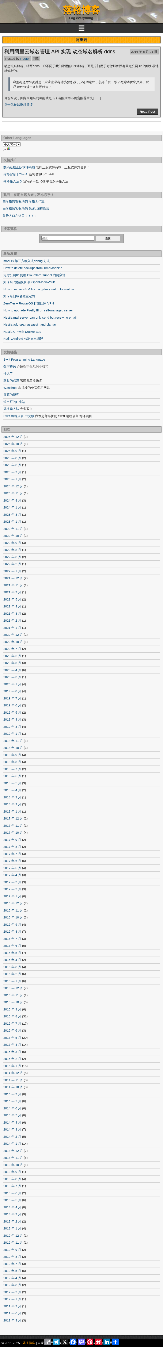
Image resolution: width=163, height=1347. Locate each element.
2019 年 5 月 (12, 712)
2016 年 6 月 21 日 (144, 51)
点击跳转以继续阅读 (18, 104)
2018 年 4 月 (12, 790)
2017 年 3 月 (12, 882)
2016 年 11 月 (13, 910)
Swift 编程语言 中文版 (18, 416)
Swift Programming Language (24, 359)
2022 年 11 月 (13, 528)
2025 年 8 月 (12, 458)
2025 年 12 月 (13, 436)
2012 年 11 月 (13, 1242)
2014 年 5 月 (12, 1115)
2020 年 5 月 (12, 663)
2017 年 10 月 (13, 832)
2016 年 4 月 (12, 960)
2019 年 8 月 (12, 691)
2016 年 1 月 (12, 981)
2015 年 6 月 (12, 1030)
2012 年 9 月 (12, 1249)
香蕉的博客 (11, 394)
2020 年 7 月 (12, 649)
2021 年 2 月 (12, 620)
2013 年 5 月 (12, 1200)
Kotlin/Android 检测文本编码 (23, 338)
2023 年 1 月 (12, 521)
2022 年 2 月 (12, 564)
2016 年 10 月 (13, 917)
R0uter (25, 58)
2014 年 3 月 (12, 1129)
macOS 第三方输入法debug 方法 (26, 261)
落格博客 (81, 10)
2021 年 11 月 (13, 585)
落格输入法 (11, 409)
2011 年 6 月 (12, 1313)
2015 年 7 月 (12, 1023)
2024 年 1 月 (12, 507)
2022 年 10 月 (13, 535)
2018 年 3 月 (12, 797)
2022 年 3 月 (12, 557)
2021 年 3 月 (12, 613)
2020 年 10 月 (13, 642)
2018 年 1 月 (12, 811)
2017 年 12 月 (13, 818)
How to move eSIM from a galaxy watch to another (38, 289)
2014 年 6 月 (12, 1108)
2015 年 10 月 (13, 1002)
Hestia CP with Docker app (22, 331)
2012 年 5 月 (12, 1271)
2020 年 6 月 (12, 656)
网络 (36, 58)
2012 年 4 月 (12, 1278)
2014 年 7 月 (12, 1101)
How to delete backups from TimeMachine (32, 268)
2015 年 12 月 (13, 988)
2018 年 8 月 (12, 762)
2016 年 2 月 (12, 974)
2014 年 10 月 (13, 1087)
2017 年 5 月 (12, 868)
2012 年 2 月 (12, 1292)
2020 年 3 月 (12, 677)
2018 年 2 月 (12, 804)
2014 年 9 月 (12, 1094)
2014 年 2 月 (12, 1136)
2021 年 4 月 (12, 606)
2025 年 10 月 (13, 444)
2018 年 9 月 (12, 755)
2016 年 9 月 (12, 924)
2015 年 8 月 (12, 1016)
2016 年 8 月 (12, 931)
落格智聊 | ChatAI (15, 174)
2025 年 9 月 (12, 451)
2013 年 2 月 (12, 1221)
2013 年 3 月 (12, 1214)
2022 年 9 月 (12, 543)
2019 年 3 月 (12, 726)
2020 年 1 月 (12, 684)
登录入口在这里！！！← (20, 216)
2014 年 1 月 (12, 1143)
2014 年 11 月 (13, 1080)
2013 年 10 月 (13, 1165)
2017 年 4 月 (12, 875)
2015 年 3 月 (12, 1052)
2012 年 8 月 (12, 1256)
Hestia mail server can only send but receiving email (39, 317)
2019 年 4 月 (12, 719)
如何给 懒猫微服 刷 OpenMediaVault (29, 282)
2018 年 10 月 (13, 747)
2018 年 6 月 (12, 776)
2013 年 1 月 (12, 1228)
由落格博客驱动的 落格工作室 (24, 201)
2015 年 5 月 (12, 1037)
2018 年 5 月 (12, 783)
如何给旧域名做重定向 (19, 296)
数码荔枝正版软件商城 (19, 167)
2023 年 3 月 (12, 514)
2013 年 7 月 (12, 1186)
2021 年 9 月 (12, 592)
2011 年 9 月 (12, 1306)
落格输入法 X (12, 181)
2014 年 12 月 (13, 1073)
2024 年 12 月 (13, 486)
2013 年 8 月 (12, 1179)
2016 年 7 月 (12, 938)
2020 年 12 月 (13, 634)
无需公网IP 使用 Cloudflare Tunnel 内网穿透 (34, 275)
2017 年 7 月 (12, 854)
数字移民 (9, 366)
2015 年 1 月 (12, 1066)
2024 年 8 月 (12, 500)
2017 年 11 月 (13, 825)
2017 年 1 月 (12, 896)
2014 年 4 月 (12, 1122)
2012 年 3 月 (12, 1285)
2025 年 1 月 (12, 479)
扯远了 (8, 373)
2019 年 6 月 (12, 705)
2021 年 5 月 (12, 599)
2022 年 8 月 (12, 550)
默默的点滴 (11, 380)
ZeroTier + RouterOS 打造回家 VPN (28, 303)
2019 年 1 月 (12, 733)
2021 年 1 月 (12, 627)
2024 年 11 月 (13, 493)
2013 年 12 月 (13, 1150)
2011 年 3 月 (12, 1320)
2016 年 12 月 (13, 903)
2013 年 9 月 (12, 1172)
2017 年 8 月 (12, 846)
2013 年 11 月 (13, 1157)
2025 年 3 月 (12, 465)
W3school (10, 387)
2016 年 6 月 (12, 945)
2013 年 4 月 (12, 1207)
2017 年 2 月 (12, 889)
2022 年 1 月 (12, 571)
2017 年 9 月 (12, 839)
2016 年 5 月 (12, 953)
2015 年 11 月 (13, 995)
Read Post (147, 111)
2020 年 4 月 (12, 670)
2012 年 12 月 (13, 1235)
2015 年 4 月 (12, 1044)
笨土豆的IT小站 (14, 402)
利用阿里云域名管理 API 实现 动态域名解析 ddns (59, 51)
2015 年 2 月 (12, 1058)
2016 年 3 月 (12, 967)
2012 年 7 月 (12, 1264)
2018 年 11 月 (13, 740)
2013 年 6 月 (12, 1193)
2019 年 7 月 (12, 698)
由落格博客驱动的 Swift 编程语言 (26, 208)
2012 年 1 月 (12, 1299)
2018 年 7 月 (12, 769)
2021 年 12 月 (13, 578)
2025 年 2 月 (12, 472)
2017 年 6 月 (12, 861)
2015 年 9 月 (12, 1009)
